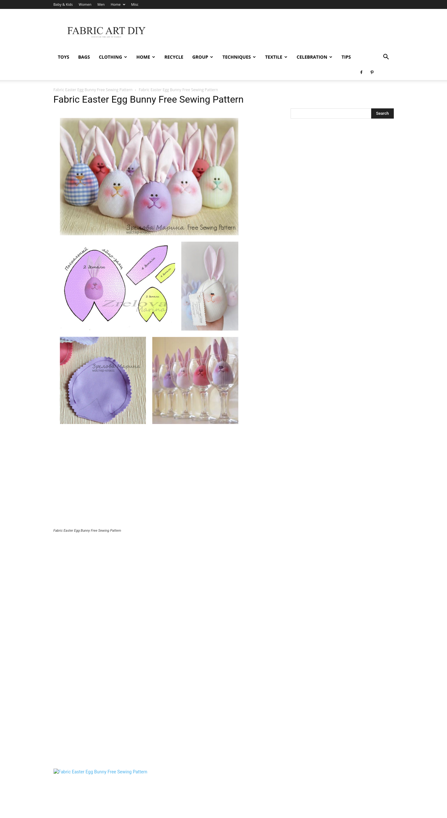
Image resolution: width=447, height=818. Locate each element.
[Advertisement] (164, 480)
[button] (386, 58)
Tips (346, 57)
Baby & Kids (63, 4)
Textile (276, 57)
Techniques (239, 57)
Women (85, 4)
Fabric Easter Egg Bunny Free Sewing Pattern (93, 89)
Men (101, 4)
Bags (84, 57)
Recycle (173, 57)
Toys (63, 57)
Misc (134, 4)
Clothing (113, 57)
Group (202, 57)
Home (118, 4)
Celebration (314, 57)
